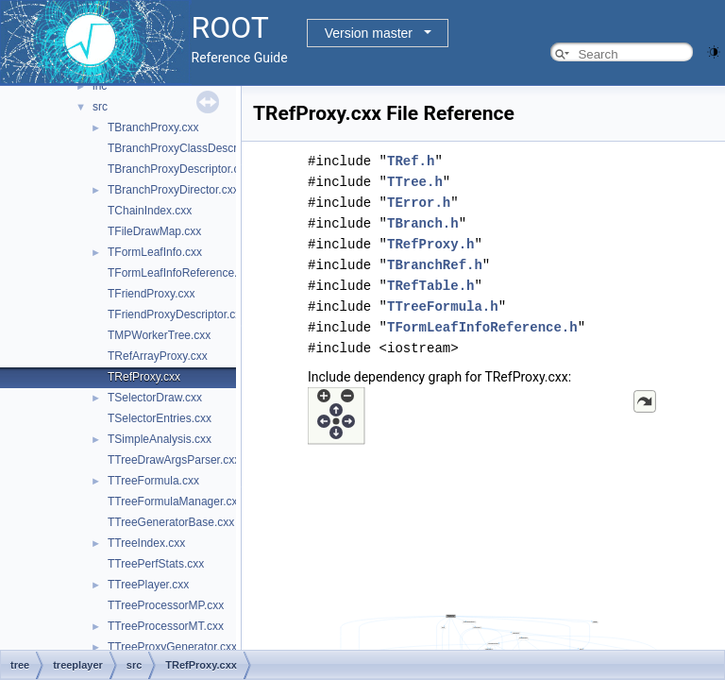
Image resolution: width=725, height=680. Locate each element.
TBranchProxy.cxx (153, 127)
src (100, 106)
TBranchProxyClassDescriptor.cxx (193, 148)
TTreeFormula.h (442, 306)
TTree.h (415, 182)
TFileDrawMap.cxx (154, 231)
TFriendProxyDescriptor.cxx (177, 314)
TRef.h (410, 161)
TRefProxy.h (430, 244)
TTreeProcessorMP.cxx (166, 605)
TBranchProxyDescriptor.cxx (179, 169)
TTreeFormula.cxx (153, 480)
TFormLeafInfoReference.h (482, 327)
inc (100, 86)
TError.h (418, 203)
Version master (369, 33)
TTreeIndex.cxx (146, 543)
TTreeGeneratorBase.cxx (171, 522)
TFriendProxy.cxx (151, 293)
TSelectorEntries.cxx (159, 418)
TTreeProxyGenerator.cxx (172, 647)
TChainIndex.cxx (150, 210)
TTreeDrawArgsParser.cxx (174, 460)
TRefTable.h (430, 286)
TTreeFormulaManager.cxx (176, 501)
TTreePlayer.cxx (148, 584)
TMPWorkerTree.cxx (159, 335)
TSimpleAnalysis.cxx (159, 439)
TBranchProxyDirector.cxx (173, 189)
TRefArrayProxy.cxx (158, 356)
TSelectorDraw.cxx (155, 397)
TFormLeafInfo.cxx (155, 252)
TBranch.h (423, 223)
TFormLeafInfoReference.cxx (181, 273)
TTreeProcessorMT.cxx (166, 626)
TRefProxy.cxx (144, 376)
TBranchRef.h (434, 265)
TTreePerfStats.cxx (156, 563)
